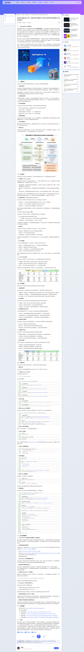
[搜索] (79, 2)
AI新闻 (14, 14)
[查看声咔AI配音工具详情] (71, 46)
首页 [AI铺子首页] (17, 2)
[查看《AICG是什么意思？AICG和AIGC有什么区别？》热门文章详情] (71, 36)
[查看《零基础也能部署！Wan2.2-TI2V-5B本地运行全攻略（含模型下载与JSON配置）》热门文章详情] (71, 25)
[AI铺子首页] (8, 2)
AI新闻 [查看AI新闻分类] (40, 2)
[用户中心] (77, 2)
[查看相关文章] (5, 18)
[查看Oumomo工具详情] (71, 66)
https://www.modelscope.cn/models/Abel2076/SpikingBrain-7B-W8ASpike (33, 606)
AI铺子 (11, 14)
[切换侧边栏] (5, 24)
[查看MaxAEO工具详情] (71, 54)
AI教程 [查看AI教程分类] (46, 2)
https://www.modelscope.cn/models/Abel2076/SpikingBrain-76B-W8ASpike (34, 608)
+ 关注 (56, 637)
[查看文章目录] (5, 16)
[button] (5, 20)
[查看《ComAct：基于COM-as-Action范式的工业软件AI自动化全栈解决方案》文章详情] (71, 90)
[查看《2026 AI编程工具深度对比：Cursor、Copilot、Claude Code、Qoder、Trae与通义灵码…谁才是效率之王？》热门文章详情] (71, 19)
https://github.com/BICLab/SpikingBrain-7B (27, 599)
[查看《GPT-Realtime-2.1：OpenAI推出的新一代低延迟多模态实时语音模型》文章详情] (71, 80)
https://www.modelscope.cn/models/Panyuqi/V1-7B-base (31, 602)
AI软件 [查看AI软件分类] (29, 2)
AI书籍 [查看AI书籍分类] (34, 2)
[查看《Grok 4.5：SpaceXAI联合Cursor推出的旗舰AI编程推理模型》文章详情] (71, 76)
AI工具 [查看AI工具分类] (23, 2)
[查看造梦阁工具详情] (71, 50)
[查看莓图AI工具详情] (71, 58)
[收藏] (40, 626)
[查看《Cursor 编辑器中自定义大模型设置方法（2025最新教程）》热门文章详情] (71, 30)
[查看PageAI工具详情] (71, 62)
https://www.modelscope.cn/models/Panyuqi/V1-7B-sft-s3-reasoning (32, 604)
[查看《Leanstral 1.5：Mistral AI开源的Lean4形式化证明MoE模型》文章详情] (71, 85)
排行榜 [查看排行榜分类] (52, 2)
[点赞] (29, 626)
